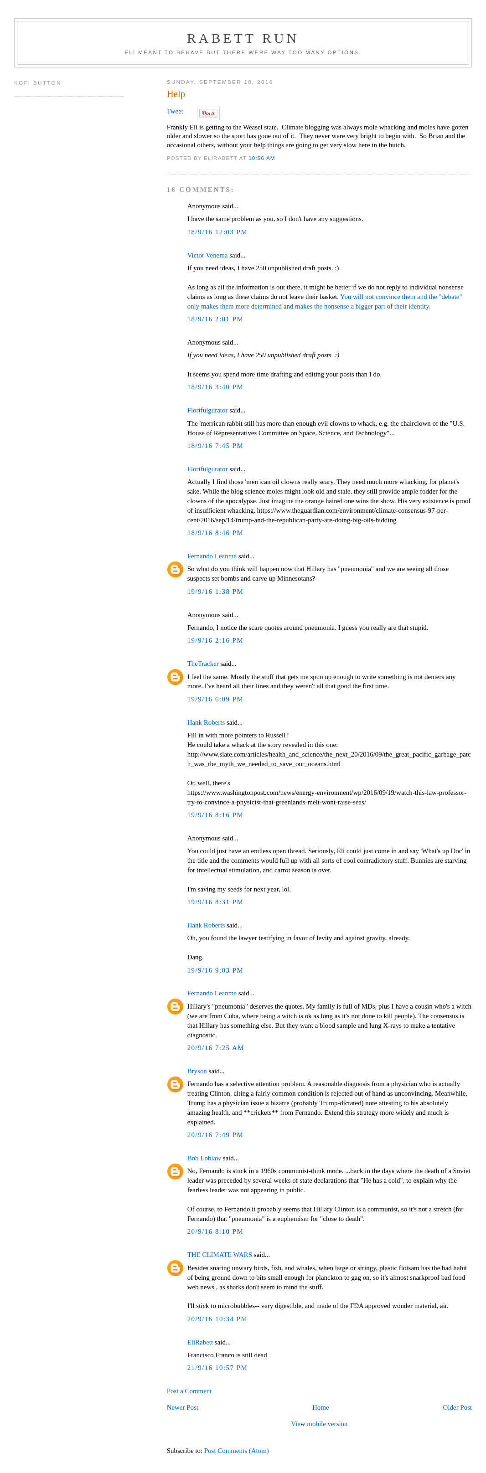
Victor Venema (207, 255)
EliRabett (200, 1342)
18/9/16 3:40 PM (215, 387)
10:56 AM (261, 158)
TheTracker (203, 663)
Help (176, 93)
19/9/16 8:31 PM (215, 902)
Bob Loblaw (204, 1158)
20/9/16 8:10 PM (215, 1231)
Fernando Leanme (212, 556)
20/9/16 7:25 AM (215, 1047)
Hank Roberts (206, 722)
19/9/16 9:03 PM (215, 970)
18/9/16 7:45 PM (215, 445)
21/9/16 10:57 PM (217, 1367)
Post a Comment (189, 1391)
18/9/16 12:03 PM (217, 232)
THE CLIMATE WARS (219, 1254)
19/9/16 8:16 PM (215, 815)
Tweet (175, 111)
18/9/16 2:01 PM (215, 319)
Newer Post (182, 1407)
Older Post (457, 1407)
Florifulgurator (207, 410)
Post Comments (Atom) (236, 1450)
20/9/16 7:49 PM (215, 1134)
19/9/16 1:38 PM (215, 591)
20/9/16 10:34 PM (217, 1319)
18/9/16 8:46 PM (215, 532)
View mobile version (319, 1423)
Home (320, 1407)
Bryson (197, 1071)
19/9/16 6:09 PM (215, 699)
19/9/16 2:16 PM (215, 640)
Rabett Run (243, 38)
